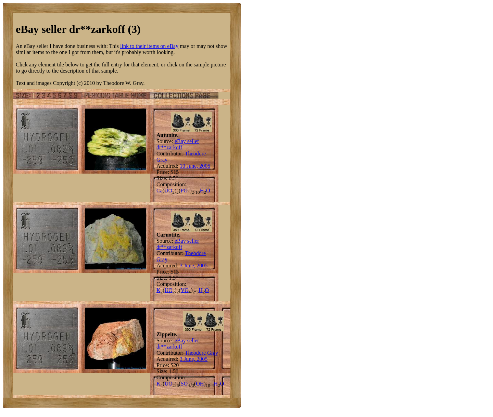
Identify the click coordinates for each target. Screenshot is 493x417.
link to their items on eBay (149, 46)
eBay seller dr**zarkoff (177, 144)
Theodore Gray (201, 353)
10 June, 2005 (195, 166)
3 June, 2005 (193, 265)
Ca (159, 190)
